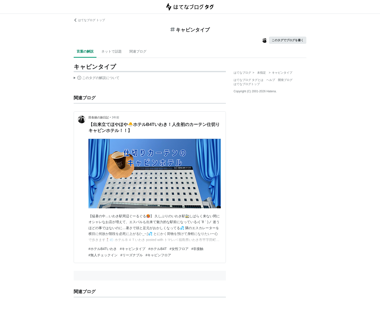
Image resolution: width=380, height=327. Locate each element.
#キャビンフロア (158, 255)
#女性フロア (179, 249)
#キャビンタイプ (132, 249)
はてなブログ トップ (89, 20)
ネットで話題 (111, 51)
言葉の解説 (85, 51)
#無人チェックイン (103, 255)
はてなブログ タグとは (248, 80)
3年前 (115, 117)
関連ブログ (137, 51)
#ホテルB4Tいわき (102, 249)
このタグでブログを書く (288, 40)
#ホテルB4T (157, 249)
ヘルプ (270, 80)
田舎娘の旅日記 (98, 117)
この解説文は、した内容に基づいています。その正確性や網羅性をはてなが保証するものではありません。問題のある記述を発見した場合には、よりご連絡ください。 (96, 78)
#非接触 (197, 249)
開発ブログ (285, 80)
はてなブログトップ (247, 84)
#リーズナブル (131, 255)
